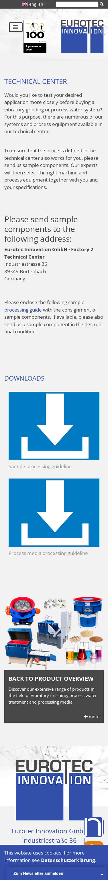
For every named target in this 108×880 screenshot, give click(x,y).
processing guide (23, 309)
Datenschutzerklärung (68, 860)
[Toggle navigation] (16, 27)
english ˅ (34, 4)
